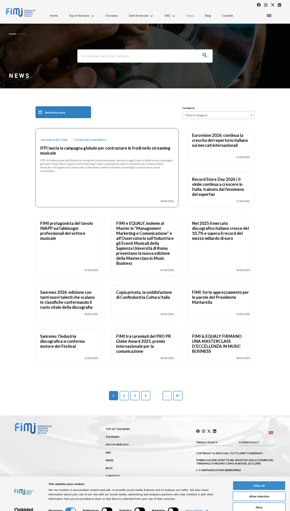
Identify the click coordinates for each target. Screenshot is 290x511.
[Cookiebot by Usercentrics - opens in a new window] (24, 504)
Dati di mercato (141, 15)
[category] (218, 115)
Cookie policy (249, 441)
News (190, 15)
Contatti (227, 15)
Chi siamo (111, 15)
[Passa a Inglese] (269, 14)
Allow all (259, 478)
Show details (194, 503)
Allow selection (259, 489)
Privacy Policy (206, 441)
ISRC (169, 15)
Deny (259, 500)
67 (178, 396)
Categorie (188, 107)
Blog (208, 15)
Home (54, 15)
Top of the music (81, 15)
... (167, 396)
